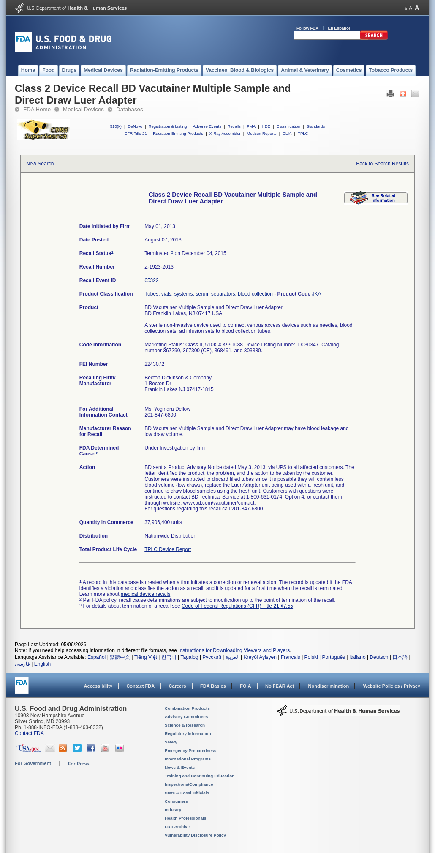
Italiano (357, 657)
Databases (129, 109)
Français (290, 657)
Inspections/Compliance (189, 784)
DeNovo (135, 126)
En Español (339, 28)
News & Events (180, 767)
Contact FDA (140, 685)
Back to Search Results (382, 164)
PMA (251, 126)
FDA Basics (213, 685)
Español (96, 657)
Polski (311, 657)
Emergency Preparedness (190, 750)
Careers (177, 685)
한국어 (169, 657)
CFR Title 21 (135, 133)
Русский (211, 657)
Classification (288, 126)
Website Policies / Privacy (391, 685)
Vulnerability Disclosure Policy (195, 835)
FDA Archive (177, 826)
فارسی (22, 664)
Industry (173, 809)
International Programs (188, 759)
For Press (79, 763)
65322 (151, 280)
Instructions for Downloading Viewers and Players (234, 650)
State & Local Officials (187, 792)
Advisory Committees (186, 716)
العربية (232, 657)
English (42, 664)
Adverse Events (207, 126)
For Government (33, 763)
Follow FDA (307, 28)
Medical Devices (83, 109)
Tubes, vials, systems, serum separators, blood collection (208, 294)
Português (333, 657)
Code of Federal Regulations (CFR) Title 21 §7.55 (237, 606)
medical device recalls (145, 594)
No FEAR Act (279, 685)
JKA (316, 294)
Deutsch (379, 657)
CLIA (287, 133)
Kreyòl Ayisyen (260, 657)
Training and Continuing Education (199, 775)
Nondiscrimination (328, 685)
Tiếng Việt (145, 657)
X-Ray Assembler (225, 133)
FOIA (245, 685)
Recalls (233, 126)
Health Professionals (185, 818)
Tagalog (189, 657)
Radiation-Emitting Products (178, 133)
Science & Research (185, 725)
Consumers (176, 801)
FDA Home (37, 109)
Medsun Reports (261, 133)
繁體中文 (120, 657)
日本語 (400, 657)
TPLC (303, 133)
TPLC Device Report (167, 549)
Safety (171, 742)
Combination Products (187, 708)
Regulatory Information (188, 733)
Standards (316, 126)
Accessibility (98, 685)
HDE (266, 126)
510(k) (116, 126)
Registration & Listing (168, 126)
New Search (40, 164)
